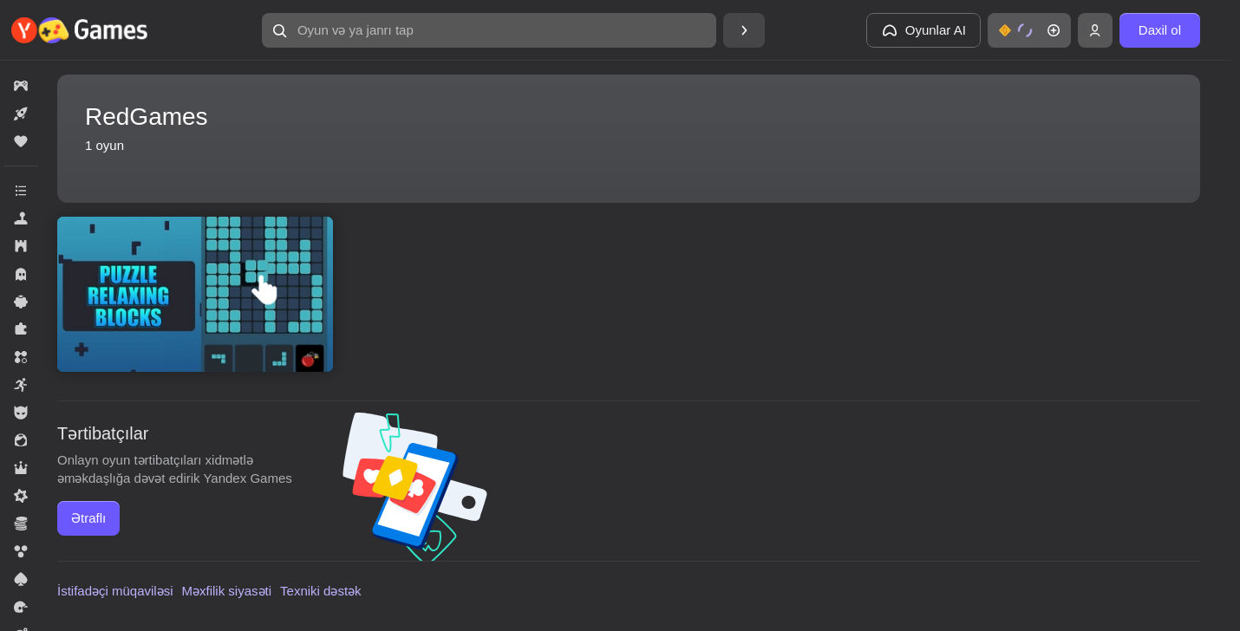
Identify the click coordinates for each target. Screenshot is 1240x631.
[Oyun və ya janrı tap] (489, 30)
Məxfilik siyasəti (227, 590)
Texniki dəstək (321, 590)
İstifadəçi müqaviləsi (115, 590)
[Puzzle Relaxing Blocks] (195, 294)
